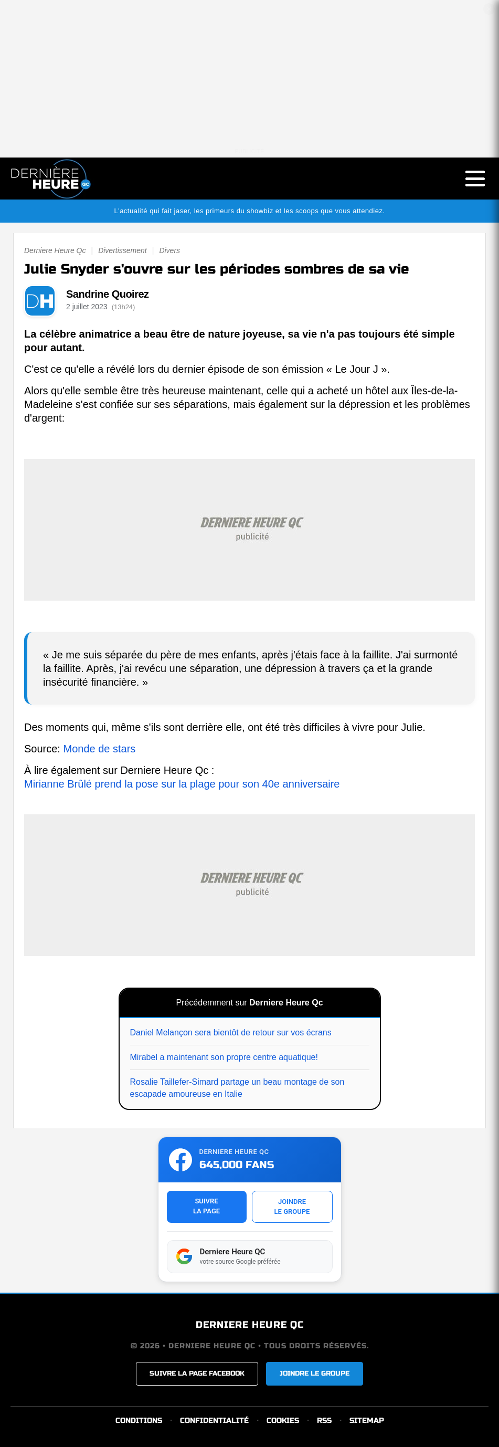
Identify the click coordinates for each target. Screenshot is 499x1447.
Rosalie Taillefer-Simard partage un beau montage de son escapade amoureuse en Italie (237, 1087)
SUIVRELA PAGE (206, 1206)
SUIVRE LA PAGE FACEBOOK (197, 1373)
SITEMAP (366, 1420)
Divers (169, 250)
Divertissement (122, 250)
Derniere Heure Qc (55, 250)
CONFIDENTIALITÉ (214, 1420)
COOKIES (283, 1420)
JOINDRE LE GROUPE (314, 1373)
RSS (324, 1420)
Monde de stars (99, 748)
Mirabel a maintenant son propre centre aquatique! (224, 1057)
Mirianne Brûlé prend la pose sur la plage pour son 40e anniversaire (181, 784)
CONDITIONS (138, 1420)
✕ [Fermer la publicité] (489, 9)
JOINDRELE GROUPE (292, 1207)
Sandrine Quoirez (107, 294)
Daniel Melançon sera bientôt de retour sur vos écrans (231, 1032)
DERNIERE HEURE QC (250, 1324)
